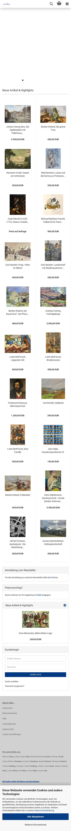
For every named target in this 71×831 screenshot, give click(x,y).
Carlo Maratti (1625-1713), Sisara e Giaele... (17, 220)
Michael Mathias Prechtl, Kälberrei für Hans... (53, 220)
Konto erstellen (11, 681)
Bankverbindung (9, 713)
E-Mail (38, 595)
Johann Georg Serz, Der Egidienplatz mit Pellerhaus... (17, 129)
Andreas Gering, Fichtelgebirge (53, 312)
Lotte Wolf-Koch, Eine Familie (17, 450)
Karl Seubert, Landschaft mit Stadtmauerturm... (53, 266)
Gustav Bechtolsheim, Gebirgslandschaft (53, 542)
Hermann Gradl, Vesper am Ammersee (17, 174)
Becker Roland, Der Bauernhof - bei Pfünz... (17, 312)
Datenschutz (8, 729)
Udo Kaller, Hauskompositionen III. (53, 450)
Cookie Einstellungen (11, 734)
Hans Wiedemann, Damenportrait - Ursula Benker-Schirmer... (53, 498)
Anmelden (35, 675)
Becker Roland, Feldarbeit (17, 495)
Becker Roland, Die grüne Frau (53, 128)
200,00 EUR (35, 639)
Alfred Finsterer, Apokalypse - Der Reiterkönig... (17, 544)
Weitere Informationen (35, 824)
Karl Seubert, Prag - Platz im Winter (18, 266)
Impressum (7, 708)
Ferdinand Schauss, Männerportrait (17, 404)
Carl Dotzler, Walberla (53, 403)
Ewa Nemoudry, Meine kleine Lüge (35, 633)
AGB (4, 718)
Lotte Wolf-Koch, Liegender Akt (17, 358)
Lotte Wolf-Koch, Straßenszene (53, 358)
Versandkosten (9, 724)
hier (49, 577)
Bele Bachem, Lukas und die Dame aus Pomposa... (53, 174)
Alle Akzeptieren (35, 816)
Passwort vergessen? (14, 686)
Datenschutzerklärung (44, 810)
